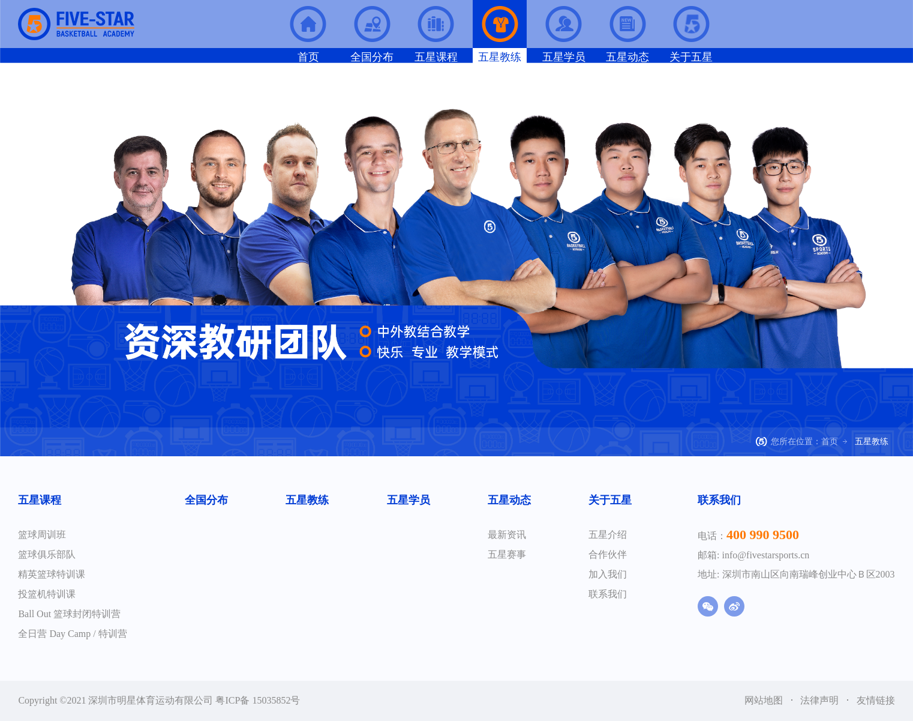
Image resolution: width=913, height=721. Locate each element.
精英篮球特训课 (51, 574)
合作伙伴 (607, 554)
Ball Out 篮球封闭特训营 (69, 614)
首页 (829, 441)
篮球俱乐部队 (47, 554)
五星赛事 (507, 554)
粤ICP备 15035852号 (257, 700)
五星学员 (408, 500)
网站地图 (764, 700)
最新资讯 (507, 534)
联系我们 (607, 594)
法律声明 (820, 700)
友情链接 (876, 700)
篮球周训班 (42, 534)
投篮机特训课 (47, 594)
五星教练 (307, 500)
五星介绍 (607, 534)
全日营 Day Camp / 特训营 (72, 634)
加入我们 (607, 574)
